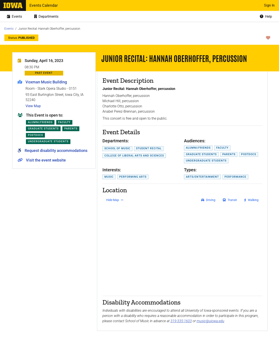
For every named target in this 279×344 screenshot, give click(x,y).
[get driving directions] (208, 200)
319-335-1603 (181, 321)
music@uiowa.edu (210, 321)
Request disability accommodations (56, 150)
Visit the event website (46, 160)
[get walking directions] (251, 200)
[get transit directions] (230, 200)
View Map (33, 106)
